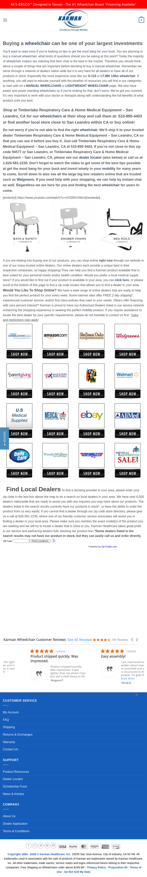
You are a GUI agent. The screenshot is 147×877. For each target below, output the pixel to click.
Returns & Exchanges (18, 734)
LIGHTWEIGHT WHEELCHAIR (87, 85)
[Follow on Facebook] (28, 845)
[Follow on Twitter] (41, 845)
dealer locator (90, 157)
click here (122, 280)
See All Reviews (80, 639)
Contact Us (10, 749)
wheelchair (37, 43)
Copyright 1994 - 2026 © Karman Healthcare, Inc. (40, 854)
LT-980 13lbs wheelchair (117, 76)
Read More (77, 678)
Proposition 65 (117, 867)
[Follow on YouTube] (53, 845)
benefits (127, 95)
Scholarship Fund (15, 786)
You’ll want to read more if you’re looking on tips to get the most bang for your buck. (59, 51)
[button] (5, 20)
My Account (11, 712)
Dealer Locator (13, 779)
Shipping (9, 727)
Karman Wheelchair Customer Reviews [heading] (34, 639)
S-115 (92, 76)
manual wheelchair (24, 56)
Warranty (9, 742)
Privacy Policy (96, 867)
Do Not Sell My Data (77, 871)
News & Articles (13, 794)
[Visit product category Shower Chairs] (73, 227)
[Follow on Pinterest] (47, 845)
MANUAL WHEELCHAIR (43, 85)
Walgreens (25, 179)
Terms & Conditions (16, 831)
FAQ (6, 719)
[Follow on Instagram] (35, 845)
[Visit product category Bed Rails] (122, 227)
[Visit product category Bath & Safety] (25, 227)
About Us (9, 816)
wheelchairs (48, 90)
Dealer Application (15, 823)
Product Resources (16, 771)
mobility (108, 169)
